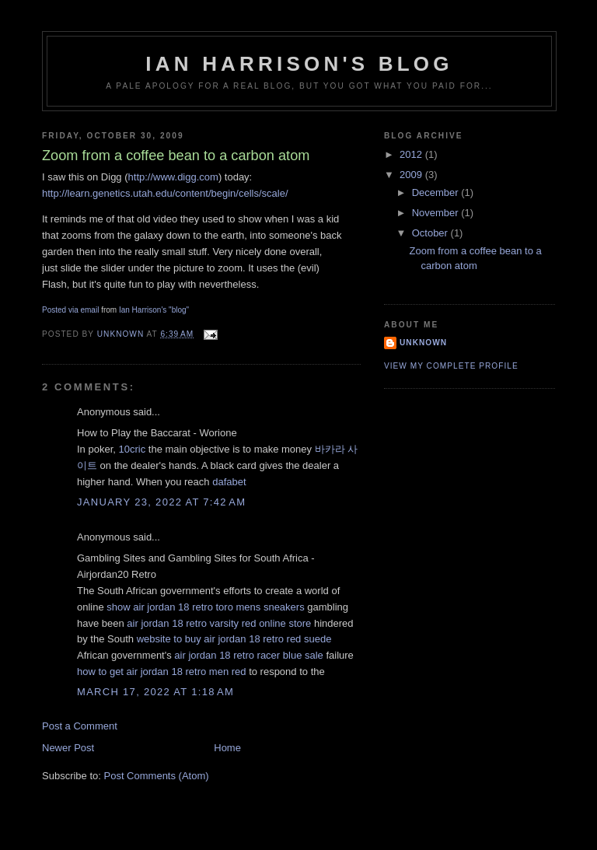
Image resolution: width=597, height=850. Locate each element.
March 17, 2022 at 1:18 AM (155, 692)
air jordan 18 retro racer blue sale (248, 655)
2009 (412, 174)
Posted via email (70, 310)
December (437, 192)
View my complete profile (451, 366)
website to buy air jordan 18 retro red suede (234, 639)
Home (227, 748)
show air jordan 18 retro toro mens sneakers (205, 607)
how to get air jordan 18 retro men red (161, 671)
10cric (131, 449)
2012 (412, 154)
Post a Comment (79, 726)
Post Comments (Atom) (156, 776)
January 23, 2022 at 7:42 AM (161, 502)
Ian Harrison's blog (298, 63)
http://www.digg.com (173, 177)
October (431, 233)
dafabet (229, 482)
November (437, 213)
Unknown (423, 342)
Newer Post (68, 748)
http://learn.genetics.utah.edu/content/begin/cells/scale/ (165, 193)
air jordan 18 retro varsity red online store (219, 623)
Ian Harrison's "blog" (154, 310)
